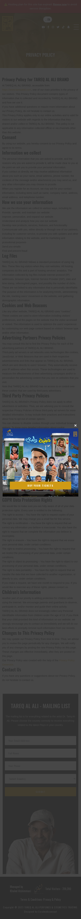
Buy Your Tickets (40, 485)
